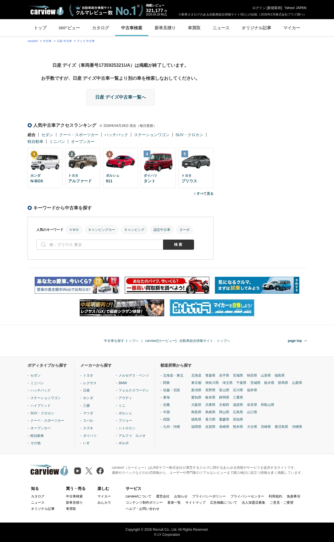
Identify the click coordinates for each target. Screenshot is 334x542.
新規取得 (274, 8)
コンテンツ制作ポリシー (144, 503)
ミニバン (57, 141)
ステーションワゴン (152, 134)
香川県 (210, 419)
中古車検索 (131, 27)
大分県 (252, 427)
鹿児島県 (281, 427)
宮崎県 (266, 427)
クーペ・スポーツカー (79, 134)
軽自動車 (35, 141)
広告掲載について (223, 503)
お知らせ (181, 496)
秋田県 (252, 375)
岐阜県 (210, 397)
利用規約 (275, 496)
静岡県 (224, 397)
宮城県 (238, 375)
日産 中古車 (64, 41)
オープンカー (83, 141)
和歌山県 (267, 405)
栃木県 (269, 383)
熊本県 (238, 427)
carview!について (139, 496)
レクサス (90, 383)
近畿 (166, 405)
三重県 (238, 397)
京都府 (224, 405)
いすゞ (88, 443)
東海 (166, 397)
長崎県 (224, 427)
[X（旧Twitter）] (88, 470)
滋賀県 (238, 405)
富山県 (224, 390)
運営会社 (163, 496)
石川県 (238, 390)
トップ (40, 27)
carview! (33, 41)
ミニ (122, 406)
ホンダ (88, 398)
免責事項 (293, 496)
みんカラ (104, 503)
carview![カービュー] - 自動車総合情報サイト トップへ (187, 340)
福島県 (280, 375)
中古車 (47, 41)
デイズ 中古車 (86, 41)
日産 (86, 390)
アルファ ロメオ (132, 436)
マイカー (291, 27)
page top (295, 340)
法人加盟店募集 (253, 503)
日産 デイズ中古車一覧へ (120, 97)
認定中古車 (161, 230)
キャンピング (134, 230)
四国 (166, 419)
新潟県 (196, 390)
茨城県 (255, 383)
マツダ (88, 413)
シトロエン (127, 428)
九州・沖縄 (171, 427)
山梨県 (297, 383)
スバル (88, 420)
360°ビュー (69, 27)
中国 (166, 412)
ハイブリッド (40, 406)
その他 (35, 443)
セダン (47, 134)
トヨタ (88, 375)
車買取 (194, 27)
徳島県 (196, 419)
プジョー (125, 420)
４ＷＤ (74, 230)
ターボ (184, 230)
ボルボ (124, 443)
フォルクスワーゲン (134, 390)
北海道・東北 (173, 375)
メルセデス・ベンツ (134, 375)
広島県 (238, 412)
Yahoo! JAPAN (295, 8)
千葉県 (241, 383)
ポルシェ (125, 413)
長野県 (210, 390)
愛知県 (196, 397)
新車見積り (165, 27)
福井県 (252, 390)
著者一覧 (174, 503)
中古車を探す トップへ (121, 340)
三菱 (86, 406)
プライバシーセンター (247, 496)
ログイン (259, 8)
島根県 (210, 412)
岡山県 (224, 412)
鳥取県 (196, 412)
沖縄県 (297, 427)
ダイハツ (90, 436)
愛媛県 (224, 419)
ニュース (221, 27)
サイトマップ (195, 503)
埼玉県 (227, 383)
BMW (123, 383)
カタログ (100, 27)
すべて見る (205, 194)
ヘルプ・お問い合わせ (142, 509)
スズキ (88, 428)
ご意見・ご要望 (281, 503)
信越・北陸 (171, 390)
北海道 (196, 375)
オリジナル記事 (256, 27)
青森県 (210, 375)
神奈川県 (212, 383)
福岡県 (196, 427)
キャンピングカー (101, 230)
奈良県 (252, 405)
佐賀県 (210, 427)
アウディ (125, 398)
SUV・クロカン (189, 134)
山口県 (252, 412)
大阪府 (196, 405)
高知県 (238, 419)
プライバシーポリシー (209, 496)
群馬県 (283, 383)
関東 (166, 383)
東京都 (196, 383)
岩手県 (224, 375)
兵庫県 (210, 405)
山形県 (266, 375)
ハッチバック (116, 134)
